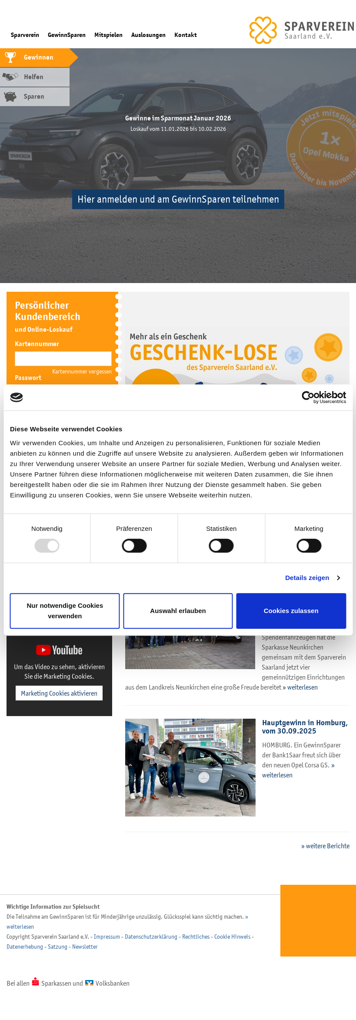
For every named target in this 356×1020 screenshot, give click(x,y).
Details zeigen (307, 577)
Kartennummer (37, 344)
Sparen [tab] (34, 96)
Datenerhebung (25, 946)
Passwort (28, 377)
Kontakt (185, 35)
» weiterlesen (300, 687)
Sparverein (25, 35)
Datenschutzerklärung (151, 936)
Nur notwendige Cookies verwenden (65, 611)
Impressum (107, 936)
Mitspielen (108, 35)
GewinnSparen (67, 35)
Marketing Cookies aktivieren (59, 693)
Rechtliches (196, 936)
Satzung (57, 946)
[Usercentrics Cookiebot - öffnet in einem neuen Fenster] (308, 397)
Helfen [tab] (33, 77)
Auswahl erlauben (178, 610)
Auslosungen (148, 35)
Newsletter (85, 946)
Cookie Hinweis (232, 936)
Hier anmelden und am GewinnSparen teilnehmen (178, 199)
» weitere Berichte (325, 846)
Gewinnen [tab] (38, 57)
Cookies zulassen (291, 610)
